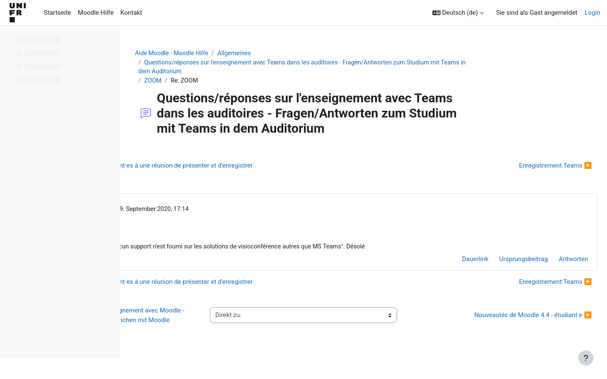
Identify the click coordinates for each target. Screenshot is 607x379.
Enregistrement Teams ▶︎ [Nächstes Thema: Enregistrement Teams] (535, 167)
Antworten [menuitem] (553, 262)
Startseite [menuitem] (57, 12)
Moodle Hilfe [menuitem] (96, 12)
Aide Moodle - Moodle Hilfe (226, 53)
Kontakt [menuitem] (131, 12)
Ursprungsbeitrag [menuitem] (503, 262)
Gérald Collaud (195, 211)
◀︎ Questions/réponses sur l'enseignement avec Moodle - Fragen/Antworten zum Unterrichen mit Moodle (206, 323)
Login (592, 12)
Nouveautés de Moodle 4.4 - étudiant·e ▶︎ (513, 323)
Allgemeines (291, 53)
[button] (458, 13)
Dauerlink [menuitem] (455, 262)
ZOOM (207, 82)
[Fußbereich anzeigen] (586, 358)
